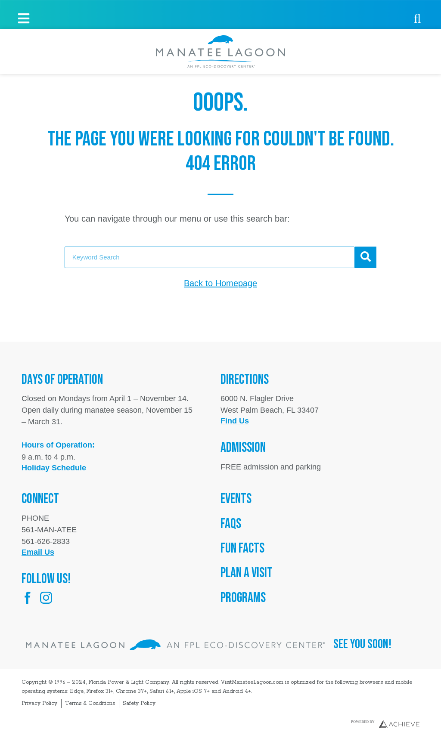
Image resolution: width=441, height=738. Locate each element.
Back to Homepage (220, 283)
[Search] (365, 257)
